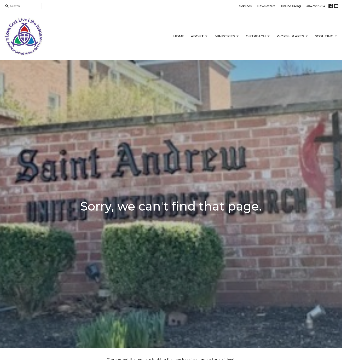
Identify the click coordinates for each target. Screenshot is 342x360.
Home (178, 36)
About (199, 36)
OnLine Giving (291, 6)
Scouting (326, 36)
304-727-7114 (315, 6)
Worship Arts (292, 36)
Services (245, 6)
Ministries (227, 36)
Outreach (258, 36)
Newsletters (266, 6)
